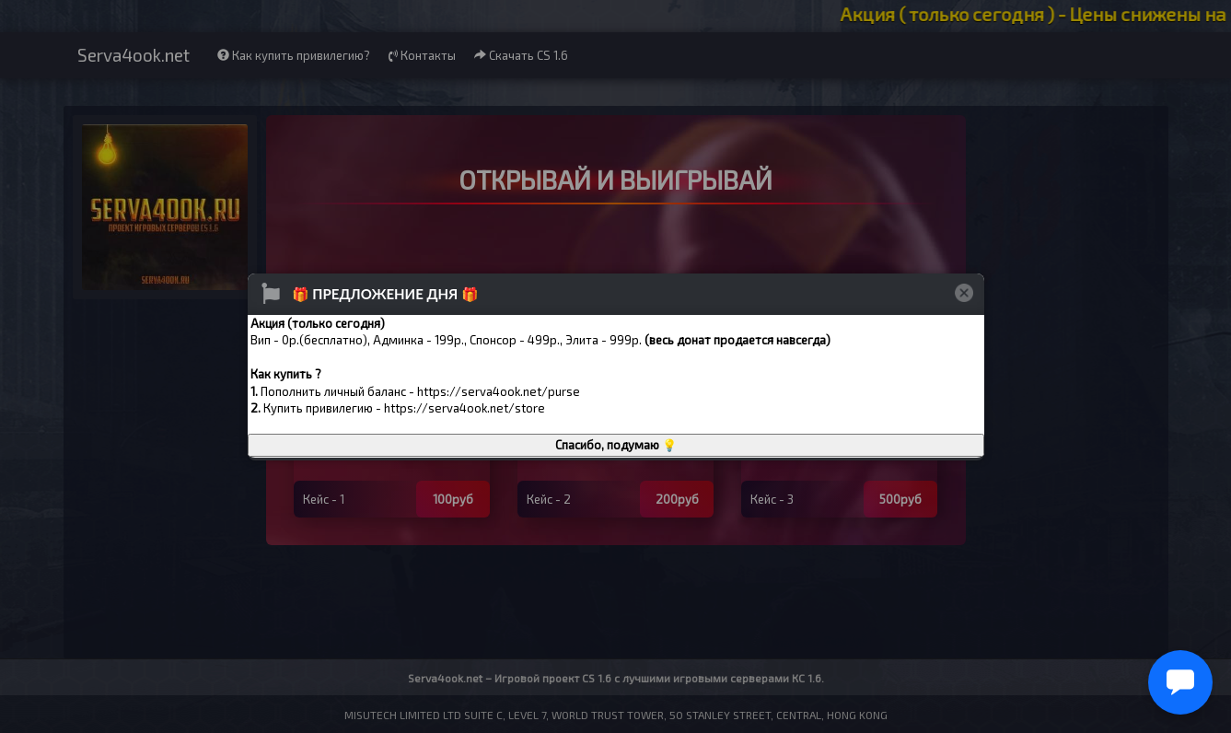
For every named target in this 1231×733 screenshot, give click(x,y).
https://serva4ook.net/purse (498, 391)
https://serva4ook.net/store (464, 408)
